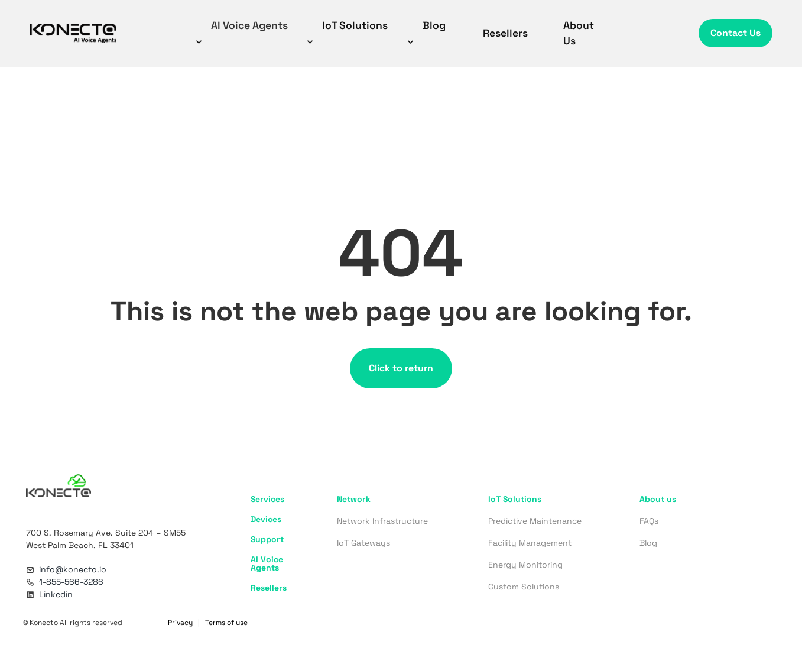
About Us (578, 33)
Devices (266, 519)
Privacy (180, 622)
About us (657, 499)
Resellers (505, 33)
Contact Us (735, 33)
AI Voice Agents (240, 32)
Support (267, 539)
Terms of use (226, 622)
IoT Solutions (346, 32)
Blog (425, 32)
